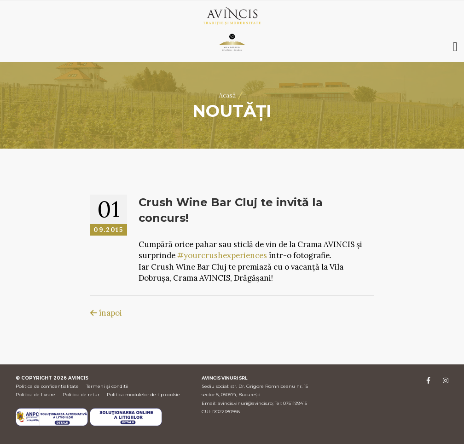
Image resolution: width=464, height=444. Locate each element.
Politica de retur (81, 395)
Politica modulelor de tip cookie (143, 395)
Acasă (227, 95)
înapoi (106, 313)
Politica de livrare (35, 395)
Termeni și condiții (107, 386)
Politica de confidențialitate (47, 386)
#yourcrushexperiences (222, 255)
